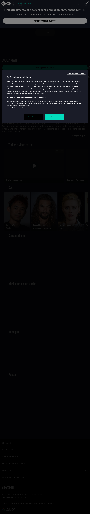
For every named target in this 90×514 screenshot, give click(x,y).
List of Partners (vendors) (16, 108)
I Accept (54, 117)
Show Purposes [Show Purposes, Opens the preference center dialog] (34, 117)
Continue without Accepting (76, 74)
